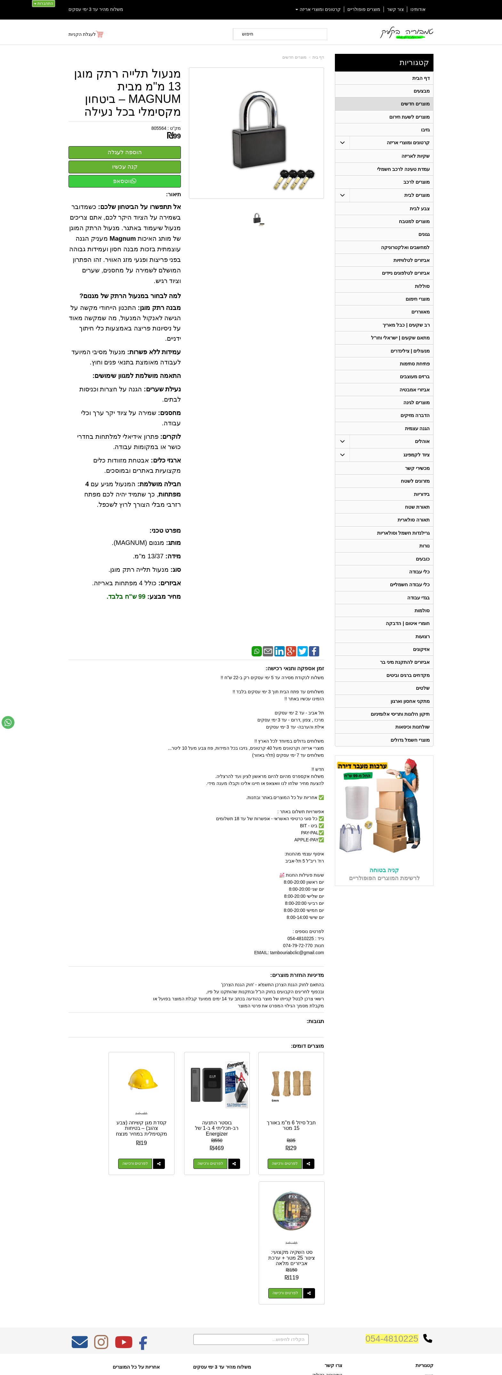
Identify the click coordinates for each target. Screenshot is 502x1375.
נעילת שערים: (162, 389)
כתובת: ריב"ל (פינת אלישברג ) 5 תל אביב (303, 1244)
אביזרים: (169, 583)
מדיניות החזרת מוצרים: (297, 975)
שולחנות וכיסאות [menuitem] (412, 736)
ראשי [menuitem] (429, 1236)
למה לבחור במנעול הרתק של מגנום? (130, 295)
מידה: (173, 556)
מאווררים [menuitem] (420, 315)
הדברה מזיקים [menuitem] (415, 420)
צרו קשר (333, 1226)
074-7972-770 (317, 1255)
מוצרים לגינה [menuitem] (416, 407)
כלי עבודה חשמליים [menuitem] (410, 592)
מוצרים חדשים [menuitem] (415, 104)
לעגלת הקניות (82, 34)
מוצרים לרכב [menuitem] (416, 183)
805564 (158, 128)
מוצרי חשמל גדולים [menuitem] (410, 749)
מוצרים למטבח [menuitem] (414, 223)
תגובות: (315, 1021)
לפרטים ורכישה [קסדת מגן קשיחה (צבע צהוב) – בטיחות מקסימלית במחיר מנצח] (156, 1155)
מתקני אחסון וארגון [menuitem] (410, 710)
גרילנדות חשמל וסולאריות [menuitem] (403, 539)
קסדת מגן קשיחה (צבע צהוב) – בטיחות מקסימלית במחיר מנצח (163, 1122)
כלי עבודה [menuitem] (419, 578)
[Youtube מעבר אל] (124, 1208)
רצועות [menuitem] (423, 644)
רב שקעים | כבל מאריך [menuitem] (406, 328)
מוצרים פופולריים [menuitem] (363, 9)
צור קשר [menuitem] (395, 9)
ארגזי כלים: (166, 460)
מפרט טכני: (165, 530)
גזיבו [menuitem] (425, 130)
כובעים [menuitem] (423, 565)
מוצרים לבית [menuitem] (417, 196)
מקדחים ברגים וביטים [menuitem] (408, 684)
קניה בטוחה (384, 880)
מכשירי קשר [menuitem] (417, 473)
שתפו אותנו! (332, 1279)
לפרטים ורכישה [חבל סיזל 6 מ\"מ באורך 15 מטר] (289, 1155)
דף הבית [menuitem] (421, 78)
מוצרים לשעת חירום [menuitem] (409, 117)
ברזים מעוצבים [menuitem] (415, 381)
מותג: (173, 542)
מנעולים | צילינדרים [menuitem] (410, 354)
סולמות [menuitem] (422, 618)
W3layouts (148, 1252)
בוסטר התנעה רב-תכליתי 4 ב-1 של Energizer (229, 1119)
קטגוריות (414, 62)
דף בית (318, 57)
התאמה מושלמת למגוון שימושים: (137, 375)
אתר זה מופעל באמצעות (251, 1365)
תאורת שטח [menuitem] (417, 513)
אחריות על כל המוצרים (136, 1228)
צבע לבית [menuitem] (420, 210)
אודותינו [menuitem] (417, 9)
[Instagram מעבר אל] (101, 1208)
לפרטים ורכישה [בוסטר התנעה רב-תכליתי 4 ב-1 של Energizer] (223, 1155)
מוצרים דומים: (307, 1046)
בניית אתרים (223, 1365)
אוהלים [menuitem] (422, 446)
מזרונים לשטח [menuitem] (415, 486)
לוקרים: (170, 436)
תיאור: (173, 194)
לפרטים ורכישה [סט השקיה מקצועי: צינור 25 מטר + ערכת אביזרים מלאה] (90, 1155)
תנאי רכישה (332, 1263)
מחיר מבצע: (164, 596)
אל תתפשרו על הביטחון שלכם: (139, 206)
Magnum (122, 238)
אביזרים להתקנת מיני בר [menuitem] (405, 670)
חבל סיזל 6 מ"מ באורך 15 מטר (296, 1116)
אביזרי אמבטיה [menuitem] (415, 394)
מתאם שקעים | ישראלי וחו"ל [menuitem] (400, 341)
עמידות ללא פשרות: (154, 351)
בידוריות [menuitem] (422, 500)
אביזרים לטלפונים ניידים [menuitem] (406, 276)
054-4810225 (392, 1200)
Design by (136, 1252)
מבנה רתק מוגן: (159, 307)
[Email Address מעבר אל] (80, 1208)
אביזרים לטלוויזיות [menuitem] (411, 262)
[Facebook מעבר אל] (143, 1208)
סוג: (175, 569)
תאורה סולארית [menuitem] (414, 526)
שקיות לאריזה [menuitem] (415, 157)
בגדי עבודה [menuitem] (418, 605)
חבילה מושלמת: (159, 484)
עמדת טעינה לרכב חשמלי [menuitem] (403, 170)
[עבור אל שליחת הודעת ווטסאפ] (8, 722)
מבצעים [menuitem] (422, 91)
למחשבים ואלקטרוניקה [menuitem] (405, 249)
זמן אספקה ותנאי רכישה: (294, 668)
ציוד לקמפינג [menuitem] (416, 460)
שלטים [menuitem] (423, 697)
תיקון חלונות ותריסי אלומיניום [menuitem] (400, 723)
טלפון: (336, 1254)
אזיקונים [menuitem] (421, 657)
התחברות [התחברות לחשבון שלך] (43, 3)
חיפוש (247, 34)
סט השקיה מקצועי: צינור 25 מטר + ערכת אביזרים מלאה (96, 1122)
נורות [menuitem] (424, 552)
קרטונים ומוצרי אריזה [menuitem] (318, 9)
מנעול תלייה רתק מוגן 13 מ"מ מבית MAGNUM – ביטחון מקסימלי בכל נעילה (127, 92)
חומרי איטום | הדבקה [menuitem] (408, 631)
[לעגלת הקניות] (86, 34)
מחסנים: (169, 412)
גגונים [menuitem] (424, 236)
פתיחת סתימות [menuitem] (415, 368)
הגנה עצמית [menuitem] (417, 433)
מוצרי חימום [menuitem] (418, 302)
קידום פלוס (240, 1365)
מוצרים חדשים (294, 57)
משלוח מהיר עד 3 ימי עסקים (96, 9)
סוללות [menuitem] (422, 289)
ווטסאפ (124, 181)
